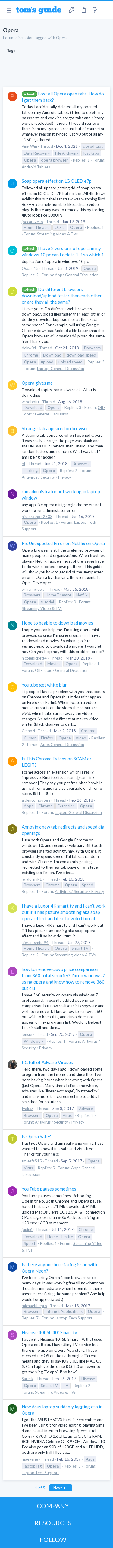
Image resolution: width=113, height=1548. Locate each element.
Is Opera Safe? (36, 1136)
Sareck (27, 1378)
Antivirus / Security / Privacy (46, 477)
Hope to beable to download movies (57, 622)
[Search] (105, 10)
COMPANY (53, 1505)
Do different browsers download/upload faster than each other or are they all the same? (62, 296)
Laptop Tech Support (73, 1318)
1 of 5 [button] (40, 1487)
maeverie (30, 1459)
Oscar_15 (30, 268)
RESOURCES (52, 1522)
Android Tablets (36, 167)
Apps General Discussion (77, 275)
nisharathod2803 (37, 516)
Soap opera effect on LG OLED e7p (57, 181)
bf (23, 463)
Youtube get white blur (44, 684)
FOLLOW (53, 1539)
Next (60, 1487)
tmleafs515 (32, 1161)
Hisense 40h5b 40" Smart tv (49, 1332)
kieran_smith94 (35, 942)
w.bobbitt (30, 401)
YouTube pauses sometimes (49, 1188)
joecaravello (32, 221)
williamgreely (33, 589)
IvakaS (27, 1108)
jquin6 (27, 1229)
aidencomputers (36, 800)
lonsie (27, 1034)
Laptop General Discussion (60, 368)
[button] (9, 10)
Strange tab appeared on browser (55, 428)
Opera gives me (37, 383)
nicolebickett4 (34, 658)
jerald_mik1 (32, 879)
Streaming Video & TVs (57, 234)
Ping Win (29, 146)
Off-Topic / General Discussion (62, 670)
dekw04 (29, 347)
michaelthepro (34, 1305)
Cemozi (28, 730)
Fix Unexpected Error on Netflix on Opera (63, 543)
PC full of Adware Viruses (47, 1062)
